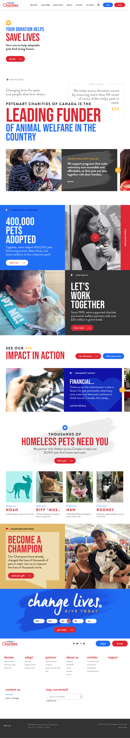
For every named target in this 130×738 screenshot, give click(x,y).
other (92, 621)
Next (118, 170)
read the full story (81, 405)
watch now (17, 262)
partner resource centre (53, 668)
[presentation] (59, 705)
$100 (53, 621)
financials (69, 671)
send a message (12, 698)
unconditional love (93, 671)
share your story (113, 356)
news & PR (69, 664)
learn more (82, 327)
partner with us (58, 5)
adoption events (30, 668)
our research (90, 5)
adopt (108, 5)
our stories (79, 5)
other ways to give (9, 664)
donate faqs (7, 668)
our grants (49, 664)
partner (51, 657)
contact (68, 674)
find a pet (65, 460)
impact (113, 657)
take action (33, 5)
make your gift (21, 575)
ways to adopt (45, 5)
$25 (79, 621)
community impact (93, 661)
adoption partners (51, 661)
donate (120, 5)
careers (68, 668)
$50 (66, 621)
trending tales (91, 668)
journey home (91, 664)
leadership (69, 661)
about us (69, 5)
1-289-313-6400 (122, 727)
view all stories (88, 356)
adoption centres (30, 664)
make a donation (9, 661)
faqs (47, 671)
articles (92, 657)
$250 (40, 621)
